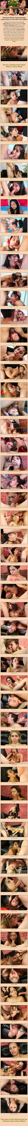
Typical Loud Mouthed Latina (14, 471)
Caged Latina (14, 435)
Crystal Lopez (14, 1077)
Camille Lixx (14, 636)
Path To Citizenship (14, 380)
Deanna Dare (14, 673)
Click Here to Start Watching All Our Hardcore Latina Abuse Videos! (14, 1120)
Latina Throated (14, 215)
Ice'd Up (14, 87)
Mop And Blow (14, 288)
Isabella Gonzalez (14, 1095)
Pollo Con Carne (14, 178)
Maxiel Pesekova (14, 691)
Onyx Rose (14, 709)
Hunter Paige (14, 838)
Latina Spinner (14, 398)
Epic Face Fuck (14, 160)
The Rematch (14, 233)
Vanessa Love (14, 599)
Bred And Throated (14, 123)
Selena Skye (14, 893)
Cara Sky (14, 746)
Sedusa (14, 728)
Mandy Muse (14, 966)
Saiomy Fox (14, 545)
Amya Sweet (14, 929)
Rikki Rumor (14, 654)
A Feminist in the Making (14, 526)
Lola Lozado (14, 1058)
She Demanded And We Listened (14, 453)
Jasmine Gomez (14, 1114)
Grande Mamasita (14, 416)
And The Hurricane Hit (14, 508)
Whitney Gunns (14, 819)
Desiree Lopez (14, 874)
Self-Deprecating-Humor (14, 490)
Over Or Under (14, 325)
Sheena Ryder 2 (14, 618)
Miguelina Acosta (14, 856)
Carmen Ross (14, 947)
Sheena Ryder (14, 984)
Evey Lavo (14, 1040)
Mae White (14, 581)
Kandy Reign (14, 764)
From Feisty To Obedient (14, 105)
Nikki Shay (14, 783)
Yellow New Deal (14, 306)
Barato (14, 801)
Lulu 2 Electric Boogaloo (14, 252)
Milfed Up (14, 343)
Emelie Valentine (14, 563)
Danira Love (14, 911)
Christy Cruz (14, 1003)
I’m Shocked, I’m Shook (14, 197)
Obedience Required (14, 270)
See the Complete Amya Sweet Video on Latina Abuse (14, 66)
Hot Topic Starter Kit (14, 361)
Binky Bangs (14, 1021)
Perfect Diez (14, 142)
